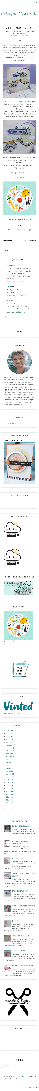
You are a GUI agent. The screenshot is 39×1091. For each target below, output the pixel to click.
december (9, 745)
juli (6, 759)
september (9, 754)
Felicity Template (21, 1076)
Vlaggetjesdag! (18, 951)
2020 (8, 782)
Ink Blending (24, 31)
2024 (8, 736)
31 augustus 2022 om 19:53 (16, 296)
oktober (8, 751)
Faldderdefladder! (20, 891)
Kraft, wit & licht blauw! (22, 966)
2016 (8, 794)
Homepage (5, 1065)
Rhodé (9, 300)
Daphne (10, 265)
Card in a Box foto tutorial (23, 906)
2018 (8, 788)
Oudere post (30, 241)
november (9, 748)
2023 (8, 739)
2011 (8, 809)
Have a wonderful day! (21, 826)
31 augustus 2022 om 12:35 (16, 282)
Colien (9, 287)
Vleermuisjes (22, 33)
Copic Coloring (11, 31)
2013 (8, 803)
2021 (8, 780)
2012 (8, 806)
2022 (8, 742)
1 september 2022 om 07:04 (16, 312)
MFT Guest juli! (18, 858)
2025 (8, 733)
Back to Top (33, 1087)
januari (8, 777)
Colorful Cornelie (10, 1076)
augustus (8, 757)
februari (8, 774)
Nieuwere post (9, 241)
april (7, 768)
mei (7, 765)
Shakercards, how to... (14, 441)
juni (7, 762)
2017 (8, 791)
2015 (8, 797)
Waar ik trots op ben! (8, 1068)
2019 (8, 785)
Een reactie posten (12, 317)
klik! (29, 219)
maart (7, 771)
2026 (8, 731)
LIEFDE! (15, 921)
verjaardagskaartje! (21, 936)
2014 (8, 800)
